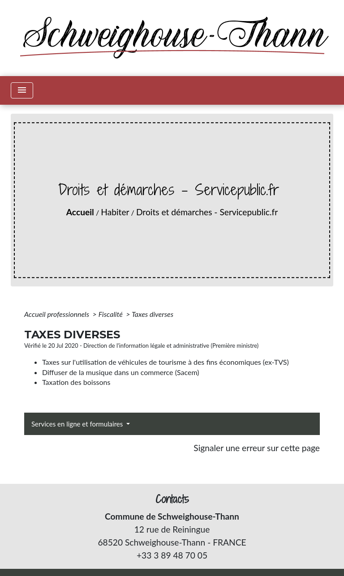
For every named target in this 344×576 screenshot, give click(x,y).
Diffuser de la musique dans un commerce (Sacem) (120, 372)
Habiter (115, 212)
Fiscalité (112, 314)
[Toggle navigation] (22, 90)
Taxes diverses (152, 314)
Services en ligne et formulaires (78, 424)
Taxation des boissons (76, 382)
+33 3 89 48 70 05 (172, 555)
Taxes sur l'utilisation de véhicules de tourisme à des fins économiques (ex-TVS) (165, 362)
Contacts (172, 499)
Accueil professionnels (57, 314)
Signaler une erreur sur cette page (257, 448)
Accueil (80, 212)
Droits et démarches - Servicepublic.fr (207, 212)
